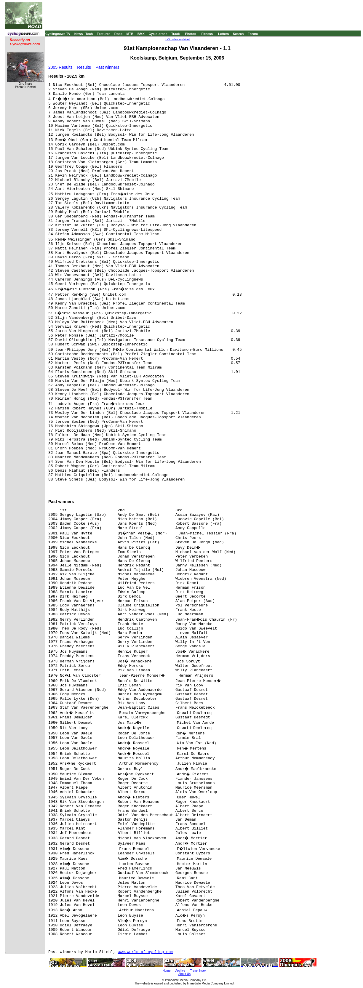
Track (175, 34)
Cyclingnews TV (57, 34)
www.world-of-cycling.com (145, 952)
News (78, 34)
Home (167, 970)
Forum (253, 34)
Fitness (207, 34)
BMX (141, 34)
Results (84, 67)
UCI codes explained (177, 39)
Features (104, 34)
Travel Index (198, 970)
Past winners (107, 67)
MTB (130, 34)
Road (118, 34)
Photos (190, 34)
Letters (223, 34)
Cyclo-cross (158, 34)
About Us (184, 974)
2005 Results (60, 67)
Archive (180, 970)
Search (238, 34)
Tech (89, 34)
